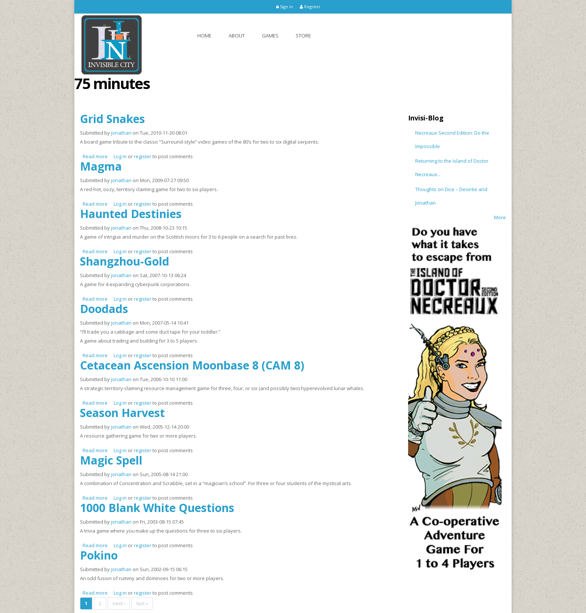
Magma (101, 166)
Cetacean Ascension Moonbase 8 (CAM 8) (192, 365)
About (237, 35)
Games (270, 35)
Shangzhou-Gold (124, 261)
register (142, 156)
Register (310, 6)
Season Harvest (122, 412)
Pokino (99, 555)
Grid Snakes (112, 118)
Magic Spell (111, 460)
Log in (120, 156)
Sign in (284, 6)
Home (204, 35)
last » (142, 603)
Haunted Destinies (131, 213)
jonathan (121, 132)
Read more (95, 156)
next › (118, 603)
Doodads (104, 308)
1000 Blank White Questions (157, 507)
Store (303, 35)
